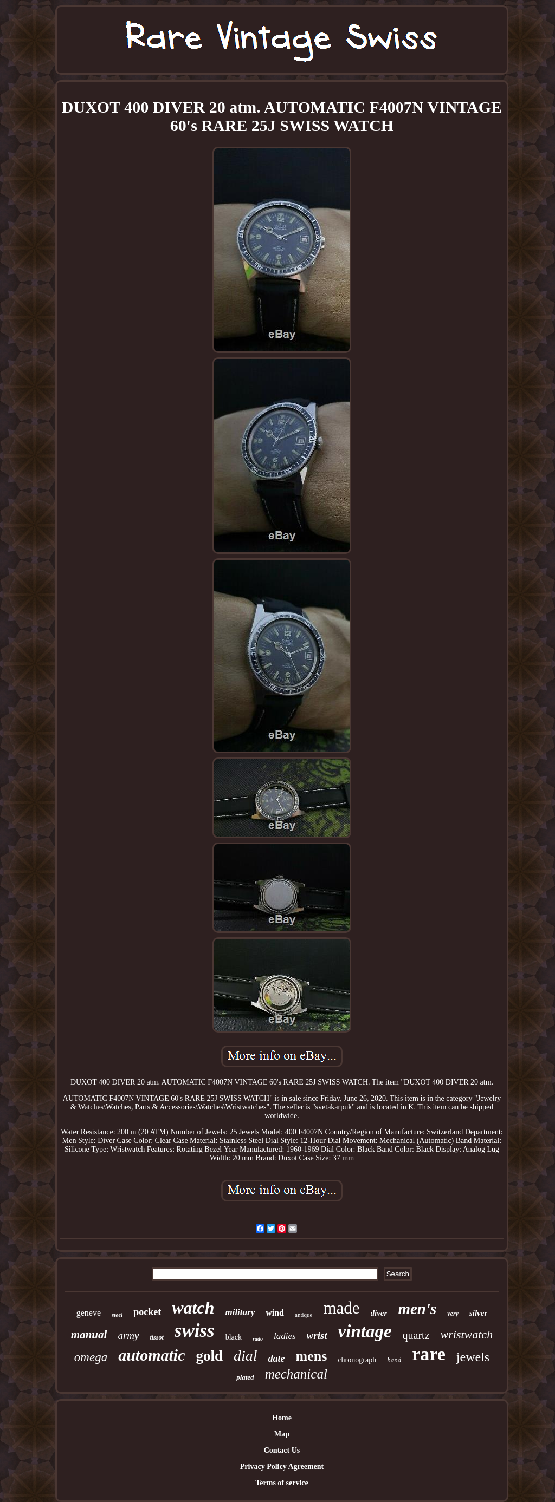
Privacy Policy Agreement (282, 1466)
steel (117, 1314)
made (341, 1307)
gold (209, 1356)
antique (303, 1314)
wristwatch (467, 1334)
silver (478, 1313)
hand (394, 1360)
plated (245, 1377)
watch (193, 1307)
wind (275, 1312)
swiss (195, 1330)
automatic (151, 1355)
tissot (156, 1337)
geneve (88, 1312)
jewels (472, 1357)
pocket (147, 1312)
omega (90, 1357)
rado (258, 1339)
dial (245, 1355)
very (453, 1313)
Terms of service (281, 1483)
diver (379, 1313)
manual (89, 1334)
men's (417, 1308)
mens (311, 1356)
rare (429, 1354)
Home (282, 1418)
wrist (317, 1335)
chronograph (357, 1360)
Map (281, 1434)
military (240, 1312)
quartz (416, 1335)
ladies (285, 1336)
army (128, 1335)
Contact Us (282, 1450)
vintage (365, 1331)
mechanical (296, 1374)
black (233, 1337)
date (276, 1358)
